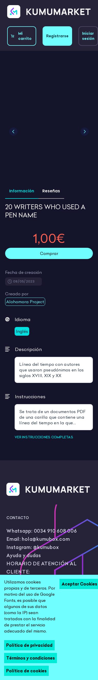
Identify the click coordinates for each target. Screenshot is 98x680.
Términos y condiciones (30, 658)
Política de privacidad (29, 645)
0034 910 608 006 (55, 531)
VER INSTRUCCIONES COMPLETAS (44, 437)
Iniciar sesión (88, 36)
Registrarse (57, 36)
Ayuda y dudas (23, 555)
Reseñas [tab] (51, 191)
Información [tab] (21, 191)
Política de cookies (26, 670)
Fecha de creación (23, 272)
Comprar (49, 253)
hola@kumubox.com (46, 539)
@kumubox (46, 547)
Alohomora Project (25, 301)
